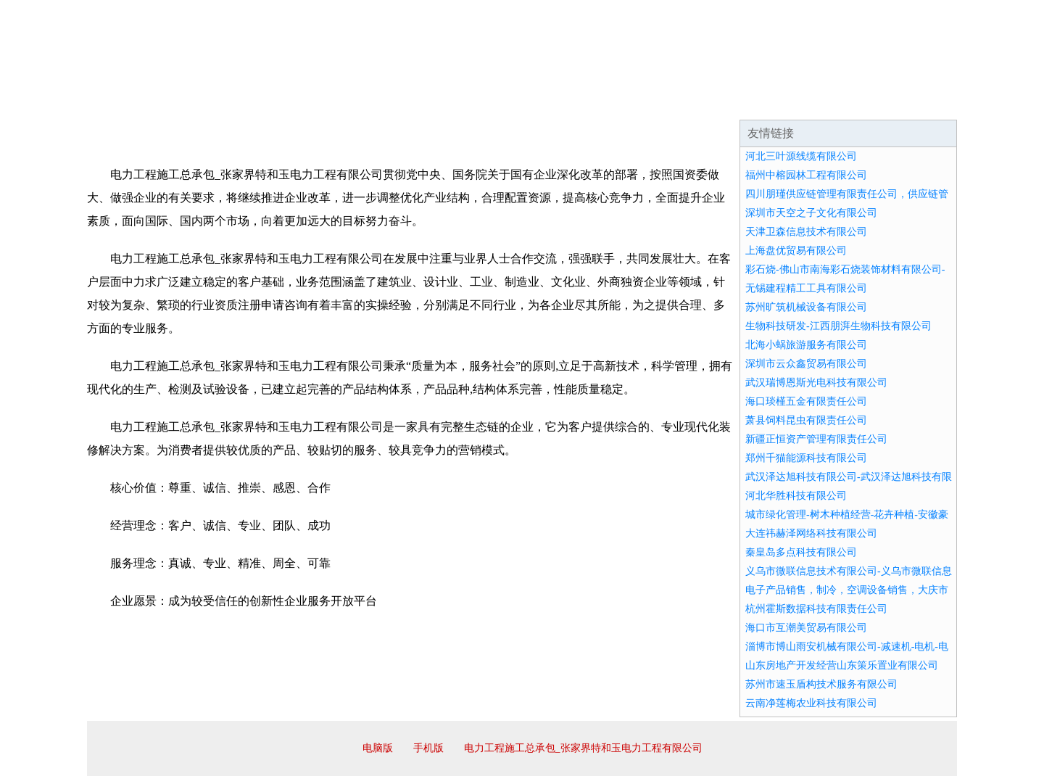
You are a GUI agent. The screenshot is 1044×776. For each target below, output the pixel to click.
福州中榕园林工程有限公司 (806, 175)
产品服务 (394, 101)
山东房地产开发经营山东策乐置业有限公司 (841, 665)
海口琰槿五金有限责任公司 (806, 401)
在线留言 (916, 101)
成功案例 (481, 101)
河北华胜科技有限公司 (796, 495)
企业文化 (307, 101)
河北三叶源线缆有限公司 (801, 156)
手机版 (428, 748)
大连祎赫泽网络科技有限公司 (811, 533)
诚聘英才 (655, 101)
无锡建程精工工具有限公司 (806, 288)
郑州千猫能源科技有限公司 (806, 458)
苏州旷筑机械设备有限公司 (806, 307)
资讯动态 (829, 101)
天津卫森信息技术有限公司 (806, 231)
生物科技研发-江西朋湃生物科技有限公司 (838, 326)
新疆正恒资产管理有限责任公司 (816, 439)
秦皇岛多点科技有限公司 (801, 552)
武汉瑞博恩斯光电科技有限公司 (816, 382)
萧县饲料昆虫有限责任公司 (806, 420)
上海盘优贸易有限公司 (796, 250)
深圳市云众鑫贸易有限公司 (806, 363)
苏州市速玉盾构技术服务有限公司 (821, 684)
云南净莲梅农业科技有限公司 (811, 703)
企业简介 (220, 101)
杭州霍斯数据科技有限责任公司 (816, 608)
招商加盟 (568, 101)
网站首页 (133, 101)
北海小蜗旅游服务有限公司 (806, 344)
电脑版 (377, 748)
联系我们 (742, 101)
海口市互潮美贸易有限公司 (806, 627)
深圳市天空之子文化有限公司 (811, 212)
